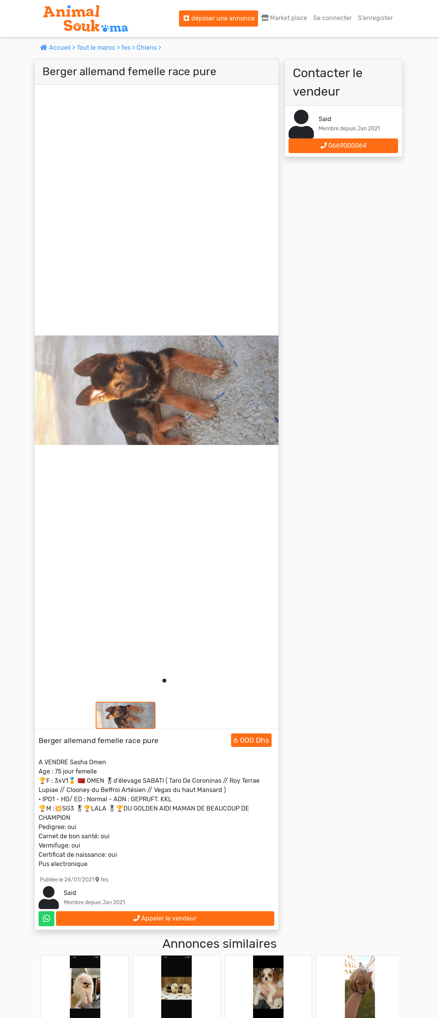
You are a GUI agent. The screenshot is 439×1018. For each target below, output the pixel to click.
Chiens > (149, 47)
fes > (129, 47)
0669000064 (343, 145)
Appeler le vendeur (164, 918)
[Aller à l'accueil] (85, 18)
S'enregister (375, 18)
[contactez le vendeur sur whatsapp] (46, 918)
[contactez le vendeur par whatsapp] (46, 918)
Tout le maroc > (99, 47)
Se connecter (332, 18)
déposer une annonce (218, 18)
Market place (284, 18)
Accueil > (58, 47)
